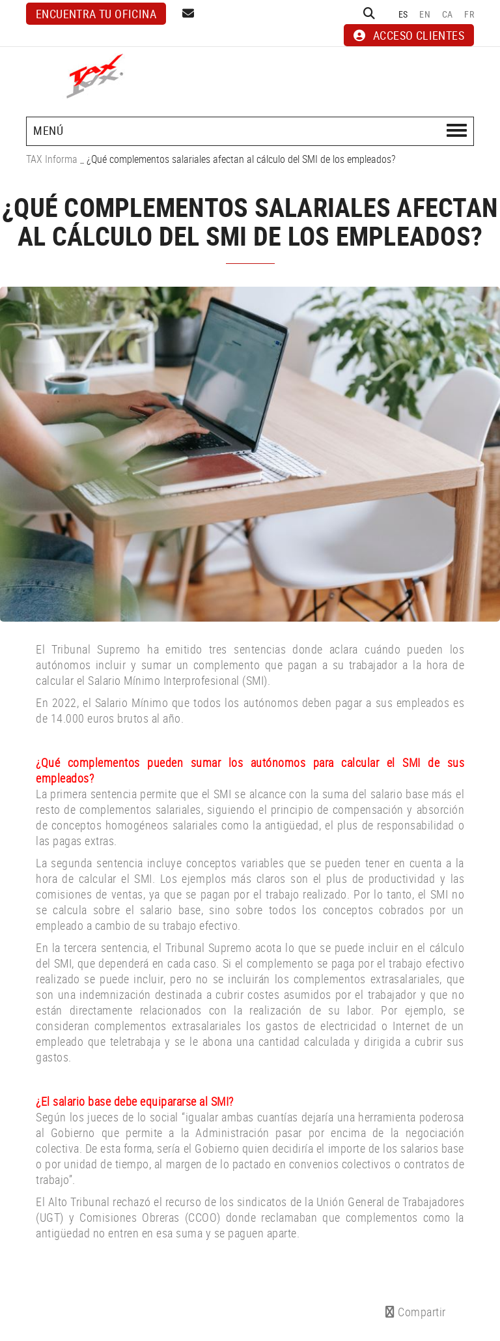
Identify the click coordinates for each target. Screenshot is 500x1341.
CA (447, 14)
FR (469, 14)
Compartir (415, 1311)
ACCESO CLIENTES (409, 35)
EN (424, 14)
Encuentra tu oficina (96, 14)
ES (403, 14)
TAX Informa (51, 159)
